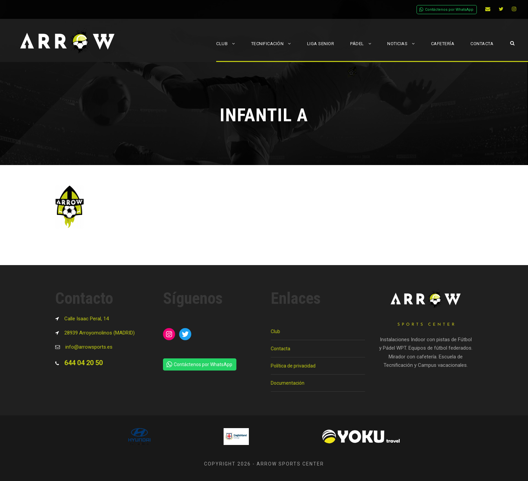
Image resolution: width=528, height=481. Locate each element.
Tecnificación (267, 43)
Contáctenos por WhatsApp (446, 9)
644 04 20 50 (83, 363)
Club (222, 43)
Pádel (357, 43)
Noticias (397, 43)
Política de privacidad (293, 365)
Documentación (287, 383)
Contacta (481, 43)
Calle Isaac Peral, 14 (86, 319)
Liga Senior (320, 43)
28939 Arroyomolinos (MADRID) (99, 333)
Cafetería (443, 43)
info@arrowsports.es (88, 347)
